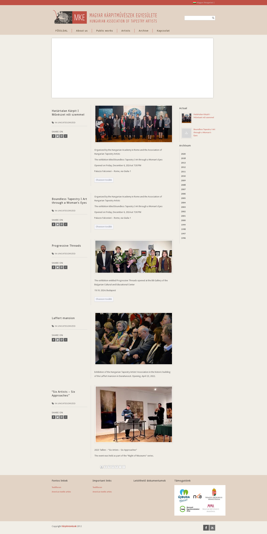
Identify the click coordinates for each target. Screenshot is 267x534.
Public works (104, 30)
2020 (183, 154)
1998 (183, 229)
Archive (143, 30)
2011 (183, 171)
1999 (183, 224)
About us (82, 30)
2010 (183, 176)
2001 (183, 216)
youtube (212, 528)
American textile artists (61, 492)
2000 (183, 220)
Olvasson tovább (104, 180)
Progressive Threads (66, 245)
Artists (125, 30)
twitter (57, 136)
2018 (183, 158)
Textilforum (56, 487)
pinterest (61, 136)
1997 (183, 233)
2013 (183, 162)
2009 (183, 180)
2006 (183, 193)
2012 (183, 167)
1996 (183, 238)
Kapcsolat (163, 30)
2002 (183, 211)
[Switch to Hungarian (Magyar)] (203, 2)
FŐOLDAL (61, 30)
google (65, 136)
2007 (183, 189)
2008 (183, 185)
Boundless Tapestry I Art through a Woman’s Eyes (204, 132)
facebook (53, 136)
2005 (183, 198)
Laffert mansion (63, 318)
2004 (183, 202)
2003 (183, 207)
